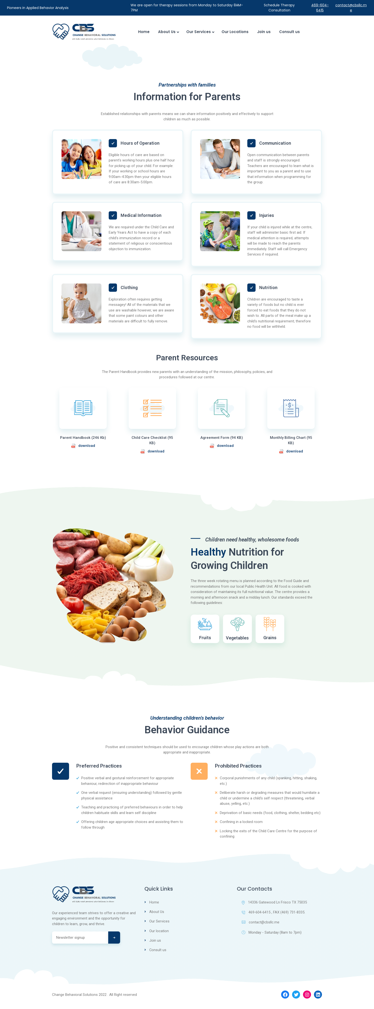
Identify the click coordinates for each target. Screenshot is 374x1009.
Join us (264, 31)
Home (144, 31)
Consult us (289, 31)
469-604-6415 (320, 8)
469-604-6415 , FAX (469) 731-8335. (274, 917)
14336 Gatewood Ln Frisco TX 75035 (274, 907)
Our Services (199, 31)
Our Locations (235, 31)
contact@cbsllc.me (351, 8)
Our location (159, 935)
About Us (168, 31)
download (83, 445)
